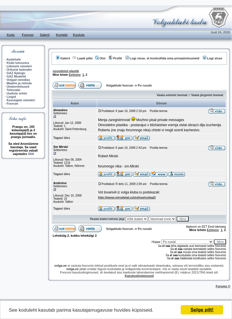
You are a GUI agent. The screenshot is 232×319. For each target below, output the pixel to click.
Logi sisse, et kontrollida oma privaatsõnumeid (162, 58)
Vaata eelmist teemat (172, 95)
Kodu (11, 34)
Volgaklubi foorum (120, 85)
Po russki (145, 85)
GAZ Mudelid (16, 76)
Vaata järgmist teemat (207, 95)
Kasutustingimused (139, 275)
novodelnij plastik (66, 71)
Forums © (223, 286)
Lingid (11, 96)
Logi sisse (212, 58)
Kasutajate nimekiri (21, 100)
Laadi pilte (82, 58)
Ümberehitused (18, 86)
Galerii (45, 34)
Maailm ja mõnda (19, 83)
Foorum (28, 34)
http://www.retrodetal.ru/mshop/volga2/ (127, 197)
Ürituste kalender (19, 69)
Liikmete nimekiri (19, 66)
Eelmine (75, 74)
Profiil (115, 58)
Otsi (100, 58)
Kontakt (62, 34)
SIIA (31, 154)
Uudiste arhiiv (17, 93)
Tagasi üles (61, 137)
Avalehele (14, 59)
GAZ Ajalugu (16, 73)
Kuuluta (79, 34)
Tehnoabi (13, 90)
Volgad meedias (18, 79)
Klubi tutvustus (18, 62)
